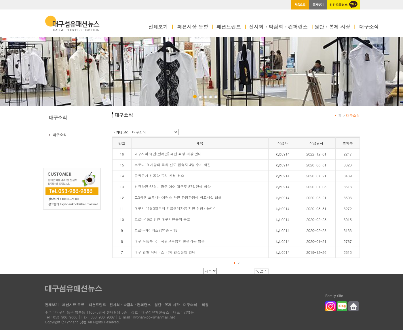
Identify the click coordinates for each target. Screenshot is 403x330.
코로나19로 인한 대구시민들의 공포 (162, 219)
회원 (205, 304)
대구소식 (369, 27)
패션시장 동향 (195, 27)
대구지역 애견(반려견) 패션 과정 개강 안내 (168, 153)
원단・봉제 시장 (335, 27)
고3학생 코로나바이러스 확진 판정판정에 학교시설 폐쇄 (178, 197)
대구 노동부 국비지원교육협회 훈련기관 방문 (169, 241)
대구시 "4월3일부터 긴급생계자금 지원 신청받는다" (174, 208)
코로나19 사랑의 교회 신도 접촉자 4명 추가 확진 (172, 164)
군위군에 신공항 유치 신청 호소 (159, 175)
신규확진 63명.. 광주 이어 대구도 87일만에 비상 (172, 186)
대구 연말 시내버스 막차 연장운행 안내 (164, 252)
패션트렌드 (231, 27)
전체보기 (161, 27)
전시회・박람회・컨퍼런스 (281, 27)
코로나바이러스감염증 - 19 (155, 230)
